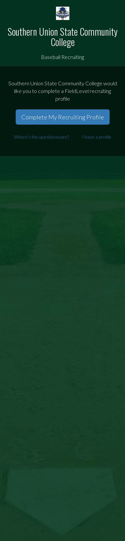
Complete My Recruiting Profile (62, 117)
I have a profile (96, 137)
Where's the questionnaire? (41, 137)
